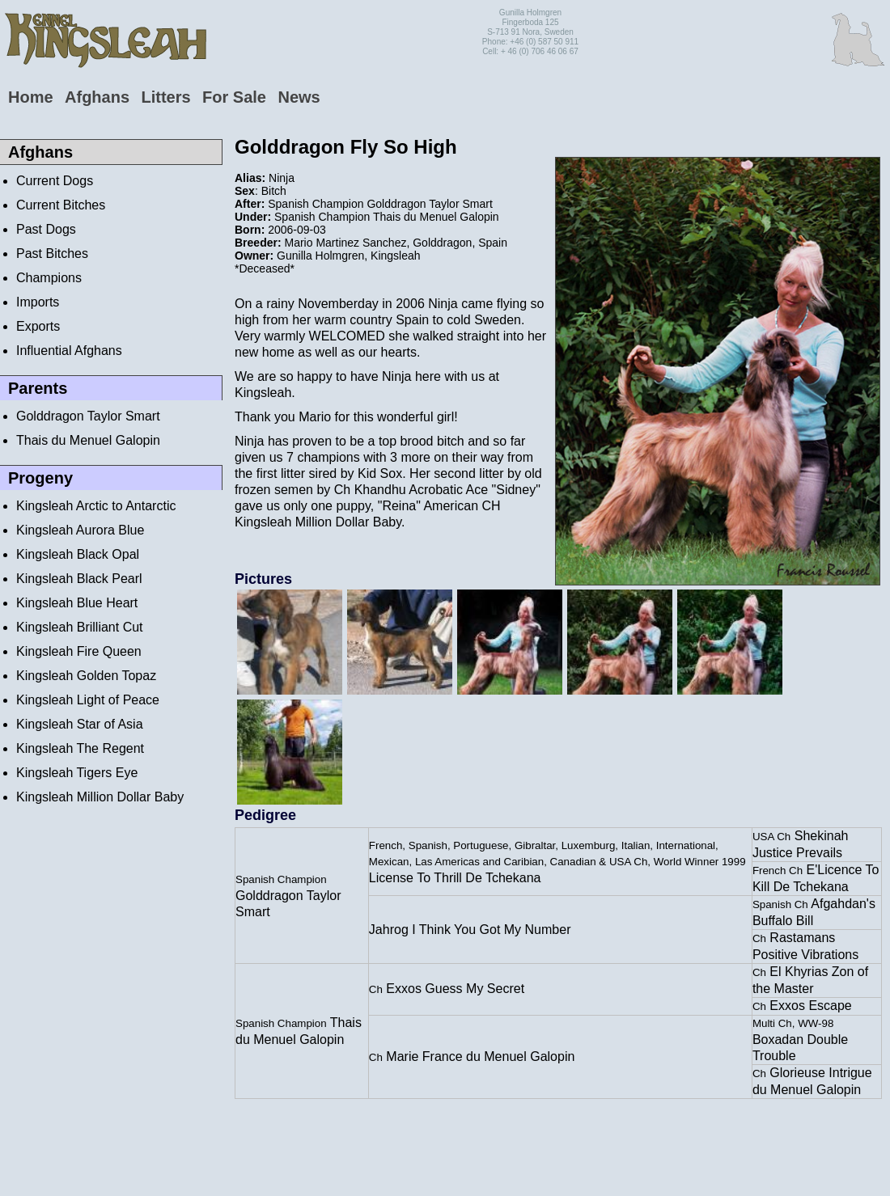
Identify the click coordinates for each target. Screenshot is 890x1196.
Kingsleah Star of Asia (79, 724)
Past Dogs (46, 229)
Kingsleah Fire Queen (79, 651)
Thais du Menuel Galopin (88, 440)
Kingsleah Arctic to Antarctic (96, 506)
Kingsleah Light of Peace (87, 700)
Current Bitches (60, 205)
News (299, 97)
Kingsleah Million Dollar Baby (100, 797)
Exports (38, 326)
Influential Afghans (69, 350)
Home (30, 97)
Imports (37, 302)
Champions (49, 278)
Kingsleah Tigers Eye (77, 773)
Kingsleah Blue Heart (77, 603)
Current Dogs (54, 181)
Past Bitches (52, 253)
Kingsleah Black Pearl (79, 578)
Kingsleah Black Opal (77, 554)
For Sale (234, 97)
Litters (165, 97)
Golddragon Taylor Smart (88, 416)
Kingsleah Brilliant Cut (79, 627)
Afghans (97, 97)
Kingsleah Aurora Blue (80, 530)
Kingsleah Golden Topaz (86, 676)
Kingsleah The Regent (80, 748)
